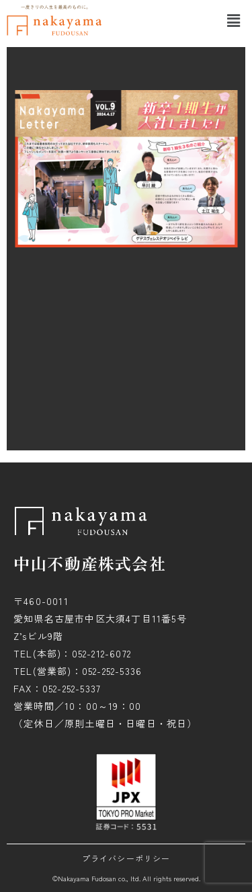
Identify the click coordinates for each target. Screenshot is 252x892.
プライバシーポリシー (126, 858)
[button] (233, 20)
